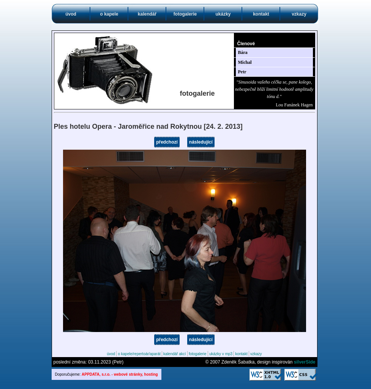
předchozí (167, 142)
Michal (245, 62)
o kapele (109, 14)
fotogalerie (185, 14)
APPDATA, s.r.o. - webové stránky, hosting (120, 374)
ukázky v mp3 (220, 354)
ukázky (222, 14)
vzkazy (299, 14)
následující (201, 142)
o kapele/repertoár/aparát (139, 354)
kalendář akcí (174, 354)
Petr (242, 71)
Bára (243, 52)
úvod (70, 14)
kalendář (147, 14)
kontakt (261, 14)
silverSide (305, 362)
